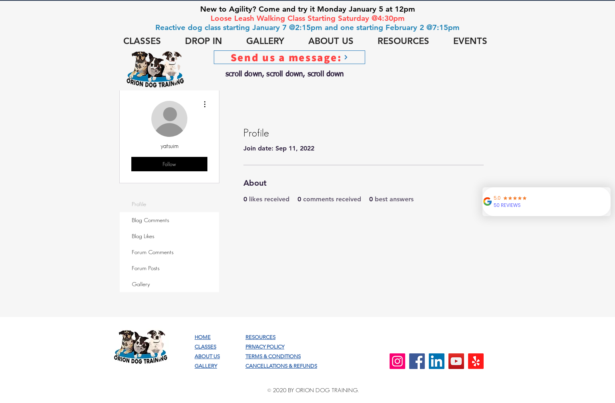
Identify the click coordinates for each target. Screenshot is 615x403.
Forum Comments (152, 252)
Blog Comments (150, 220)
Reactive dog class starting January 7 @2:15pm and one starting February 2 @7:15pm (307, 27)
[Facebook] (417, 361)
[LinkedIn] (436, 361)
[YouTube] (456, 361)
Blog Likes (143, 236)
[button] (142, 41)
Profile (139, 203)
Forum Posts (145, 268)
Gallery (141, 284)
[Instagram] (397, 361)
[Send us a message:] (289, 57)
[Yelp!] (476, 361)
